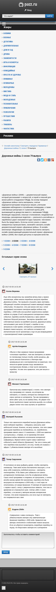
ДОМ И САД (8, 50)
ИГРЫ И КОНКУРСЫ (10, 62)
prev (3, 268)
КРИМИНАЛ (7, 79)
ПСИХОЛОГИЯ (8, 112)
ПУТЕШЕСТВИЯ (9, 116)
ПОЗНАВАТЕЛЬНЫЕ (10, 103)
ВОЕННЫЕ (7, 37)
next (52, 268)
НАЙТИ (49, 16)
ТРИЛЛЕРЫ (7, 124)
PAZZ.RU (10, 583)
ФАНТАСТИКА (8, 128)
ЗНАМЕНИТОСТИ (9, 58)
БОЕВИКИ (7, 33)
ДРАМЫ (6, 54)
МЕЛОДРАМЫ (8, 87)
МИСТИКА (7, 91)
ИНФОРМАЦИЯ (9, 66)
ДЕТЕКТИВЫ (8, 41)
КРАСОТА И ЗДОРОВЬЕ (12, 74)
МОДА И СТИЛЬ (9, 95)
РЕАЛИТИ (7, 120)
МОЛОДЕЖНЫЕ (9, 99)
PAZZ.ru (28, 4)
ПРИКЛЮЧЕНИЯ (9, 108)
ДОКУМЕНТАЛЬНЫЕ (11, 45)
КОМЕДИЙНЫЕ (9, 70)
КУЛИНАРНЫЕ (8, 83)
